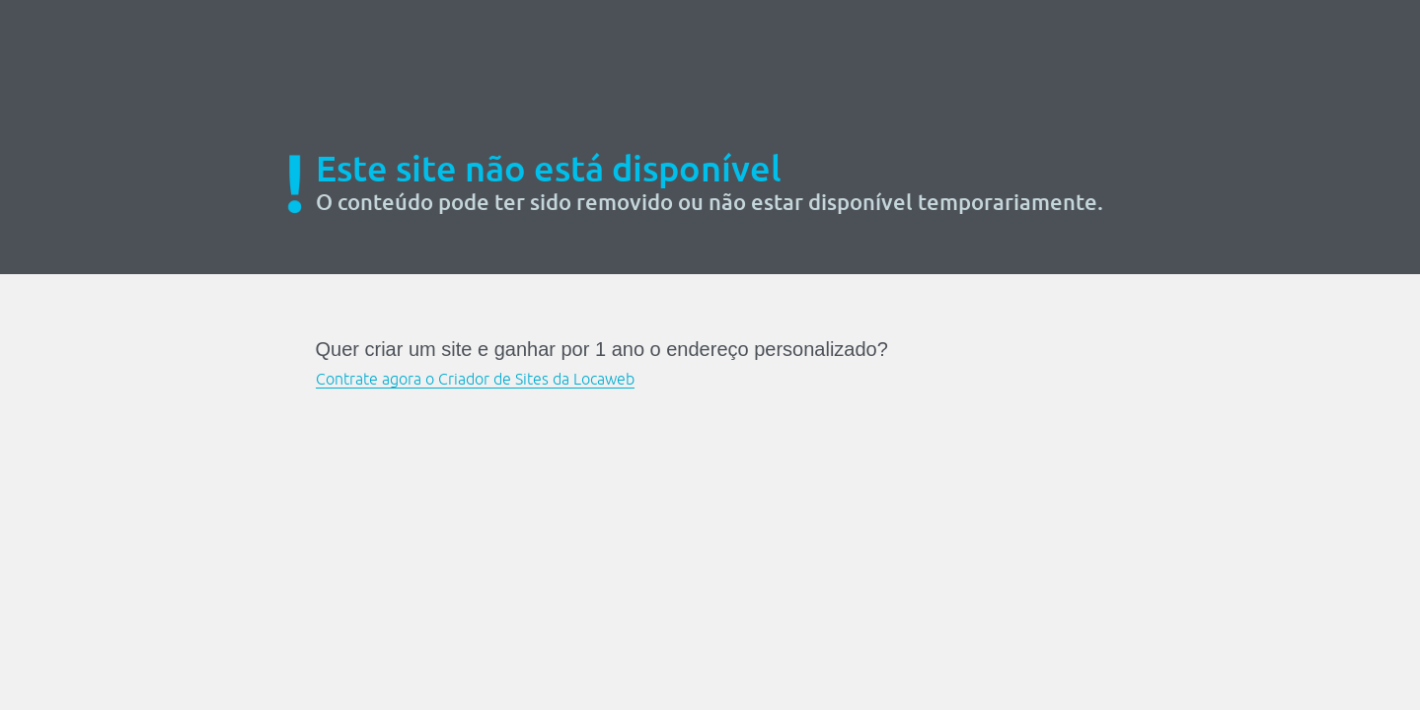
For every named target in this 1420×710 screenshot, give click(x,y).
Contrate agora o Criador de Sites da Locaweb (475, 379)
